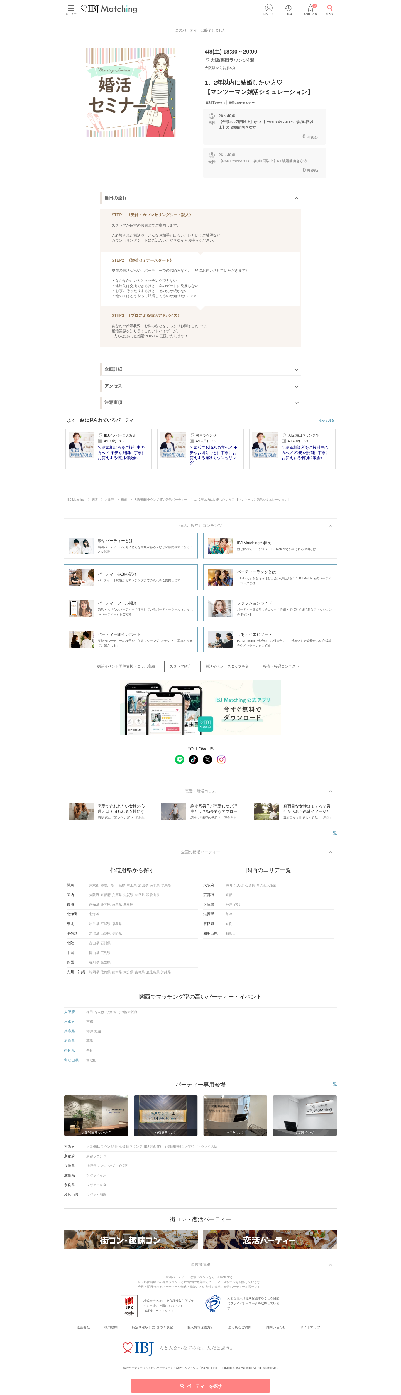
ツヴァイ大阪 (207, 1149)
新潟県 (94, 936)
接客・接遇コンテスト (271, 667)
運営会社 (104, 1331)
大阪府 (94, 897)
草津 (229, 917)
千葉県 (120, 888)
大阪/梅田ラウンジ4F (102, 1149)
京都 (229, 897)
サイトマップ (293, 1331)
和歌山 (231, 936)
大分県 (128, 975)
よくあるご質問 (235, 1331)
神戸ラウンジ (96, 1168)
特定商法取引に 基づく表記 (160, 1331)
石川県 (106, 946)
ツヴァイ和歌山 (98, 1197)
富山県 (94, 946)
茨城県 (143, 888)
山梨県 (106, 936)
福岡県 (94, 975)
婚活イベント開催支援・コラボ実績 (141, 667)
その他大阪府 (266, 888)
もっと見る (326, 420)
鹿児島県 (153, 975)
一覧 (333, 833)
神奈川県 (107, 888)
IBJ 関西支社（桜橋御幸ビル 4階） (170, 1149)
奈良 (229, 926)
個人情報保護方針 (202, 1331)
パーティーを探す (200, 1385)
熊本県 (117, 975)
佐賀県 (106, 975)
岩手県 (94, 926)
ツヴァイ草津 (96, 1178)
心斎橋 (250, 888)
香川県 (94, 965)
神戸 (229, 907)
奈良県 (140, 897)
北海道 (94, 917)
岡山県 (94, 955)
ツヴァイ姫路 (118, 1168)
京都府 (106, 897)
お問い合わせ (265, 1331)
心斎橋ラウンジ (131, 1149)
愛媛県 (106, 965)
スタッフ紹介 (187, 667)
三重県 (128, 907)
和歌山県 (153, 897)
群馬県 (166, 888)
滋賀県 (128, 897)
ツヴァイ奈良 (96, 1188)
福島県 (117, 926)
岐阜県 (117, 907)
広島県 (106, 955)
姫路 (237, 907)
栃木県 (155, 888)
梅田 (229, 888)
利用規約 (125, 1331)
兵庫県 (117, 897)
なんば (239, 888)
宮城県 (106, 926)
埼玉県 (132, 888)
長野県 (117, 936)
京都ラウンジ (96, 1159)
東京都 (94, 888)
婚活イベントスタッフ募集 (225, 667)
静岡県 (106, 907)
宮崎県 (140, 975)
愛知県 (94, 907)
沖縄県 (166, 975)
